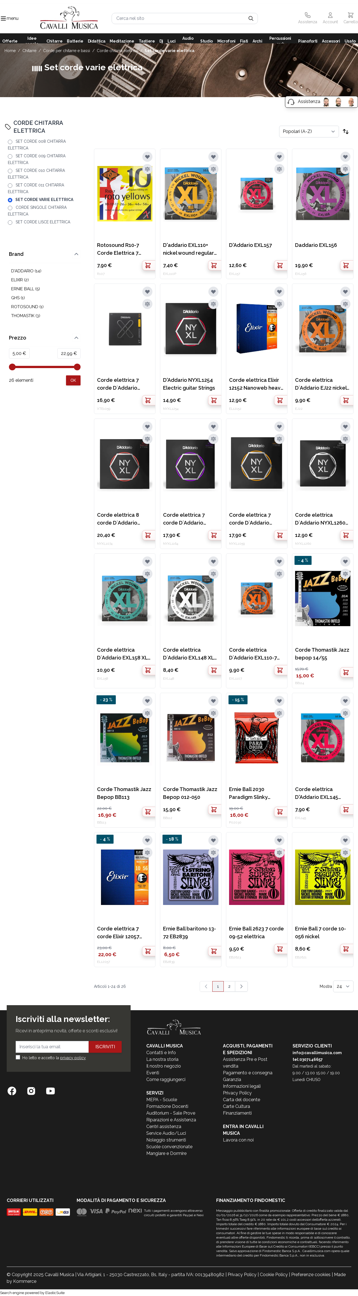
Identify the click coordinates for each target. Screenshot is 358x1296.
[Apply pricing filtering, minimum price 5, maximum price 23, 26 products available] (73, 380)
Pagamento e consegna (247, 1072)
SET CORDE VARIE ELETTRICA (169, 50)
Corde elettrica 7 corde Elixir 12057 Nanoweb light (118, 933)
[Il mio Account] (330, 18)
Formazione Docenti (167, 1106)
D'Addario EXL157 (250, 245)
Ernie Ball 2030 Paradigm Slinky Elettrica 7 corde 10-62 (256, 793)
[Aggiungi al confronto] (147, 169)
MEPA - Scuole (161, 1099)
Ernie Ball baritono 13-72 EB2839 (189, 932)
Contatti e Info (161, 1052)
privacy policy (73, 1058)
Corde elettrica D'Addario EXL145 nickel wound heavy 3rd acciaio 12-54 (319, 793)
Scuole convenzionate (169, 1146)
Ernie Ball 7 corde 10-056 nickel (320, 932)
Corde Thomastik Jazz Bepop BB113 (124, 793)
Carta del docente (241, 1099)
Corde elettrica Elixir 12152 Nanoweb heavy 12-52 (256, 384)
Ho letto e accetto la (54, 1058)
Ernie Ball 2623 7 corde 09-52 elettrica (256, 932)
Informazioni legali (242, 1086)
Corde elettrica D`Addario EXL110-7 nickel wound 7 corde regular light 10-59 (255, 654)
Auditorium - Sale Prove (170, 1113)
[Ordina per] (309, 131)
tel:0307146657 (308, 1059)
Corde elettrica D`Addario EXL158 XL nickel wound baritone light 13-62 (124, 654)
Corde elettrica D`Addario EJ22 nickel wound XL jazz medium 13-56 (321, 384)
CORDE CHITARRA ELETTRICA (117, 50)
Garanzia (232, 1079)
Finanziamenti (237, 1113)
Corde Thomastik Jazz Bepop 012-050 (190, 793)
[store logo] (69, 18)
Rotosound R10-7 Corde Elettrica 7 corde (118, 249)
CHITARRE (29, 50)
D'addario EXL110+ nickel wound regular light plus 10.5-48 (188, 249)
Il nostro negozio (163, 1066)
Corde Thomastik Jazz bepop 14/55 (322, 654)
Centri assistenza (163, 1126)
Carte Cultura (236, 1106)
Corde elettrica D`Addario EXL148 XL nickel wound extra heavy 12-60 (188, 654)
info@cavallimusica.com (317, 1053)
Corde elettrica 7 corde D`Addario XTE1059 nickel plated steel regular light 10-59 (124, 384)
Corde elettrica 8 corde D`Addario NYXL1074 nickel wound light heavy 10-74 (123, 519)
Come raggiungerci (165, 1079)
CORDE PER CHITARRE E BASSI (66, 50)
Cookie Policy (274, 1274)
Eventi (152, 1072)
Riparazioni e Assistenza (171, 1119)
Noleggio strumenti (166, 1140)
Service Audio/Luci (166, 1133)
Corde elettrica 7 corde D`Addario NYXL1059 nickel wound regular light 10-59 (253, 519)
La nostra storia (162, 1059)
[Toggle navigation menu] (3, 18)
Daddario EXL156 (316, 245)
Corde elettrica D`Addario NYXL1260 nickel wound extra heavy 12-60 (320, 519)
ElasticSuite (55, 1293)
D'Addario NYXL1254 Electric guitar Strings (189, 384)
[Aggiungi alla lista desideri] (147, 157)
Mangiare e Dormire (166, 1153)
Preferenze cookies (311, 1274)
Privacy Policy (237, 1093)
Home (10, 50)
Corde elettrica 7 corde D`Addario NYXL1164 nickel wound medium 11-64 (189, 519)
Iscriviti (105, 1046)
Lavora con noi (238, 1140)
